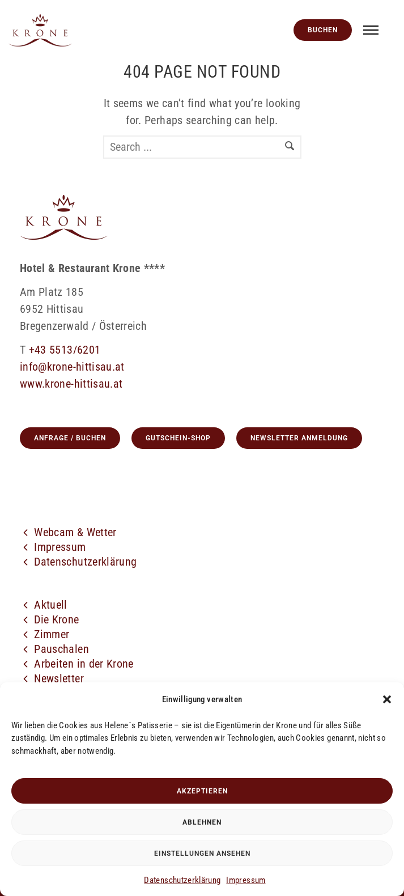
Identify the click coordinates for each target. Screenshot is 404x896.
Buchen (323, 30)
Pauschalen (61, 649)
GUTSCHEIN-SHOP (178, 438)
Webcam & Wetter (75, 532)
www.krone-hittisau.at (71, 383)
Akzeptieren (202, 791)
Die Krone (56, 619)
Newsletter (59, 678)
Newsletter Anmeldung (299, 438)
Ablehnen (202, 822)
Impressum (245, 880)
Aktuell (50, 605)
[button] (387, 699)
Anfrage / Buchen (70, 438)
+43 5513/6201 (65, 349)
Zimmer (51, 634)
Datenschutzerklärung (182, 880)
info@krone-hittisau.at (72, 366)
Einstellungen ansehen (202, 853)
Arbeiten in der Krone (83, 663)
